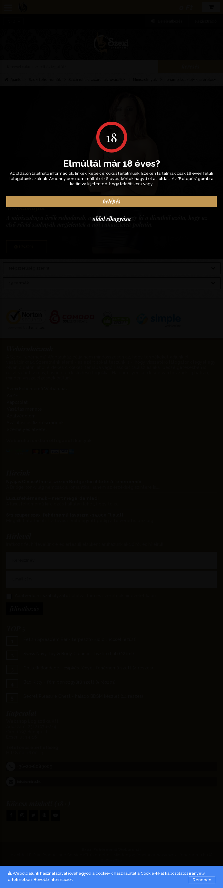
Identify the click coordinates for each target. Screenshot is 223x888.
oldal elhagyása (112, 219)
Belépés (112, 201)
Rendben (202, 880)
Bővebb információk (53, 879)
